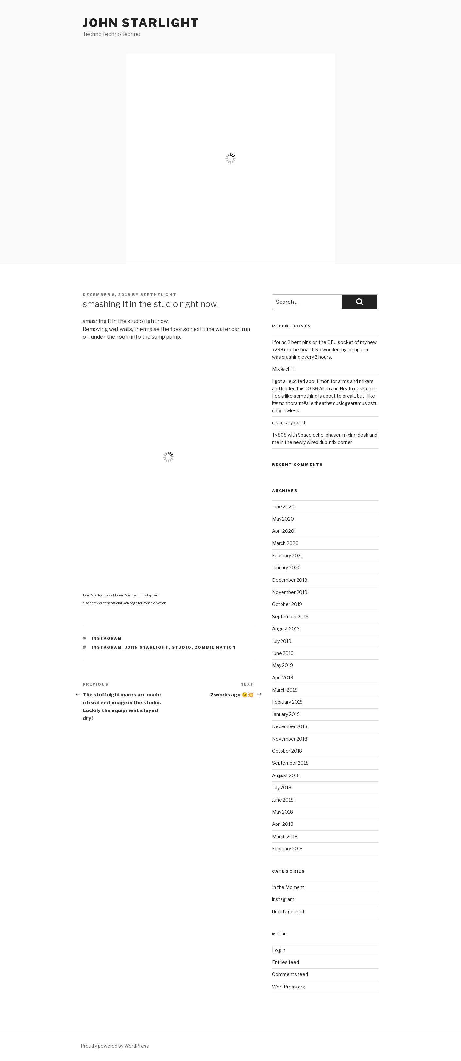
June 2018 (283, 800)
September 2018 (290, 763)
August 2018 (286, 775)
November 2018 (289, 739)
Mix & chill (283, 369)
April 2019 (282, 677)
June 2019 (283, 653)
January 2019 (286, 714)
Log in (278, 950)
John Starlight (141, 23)
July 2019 (281, 641)
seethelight (158, 294)
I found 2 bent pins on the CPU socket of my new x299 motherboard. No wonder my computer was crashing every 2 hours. (324, 349)
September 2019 (290, 616)
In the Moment (288, 887)
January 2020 (286, 567)
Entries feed (285, 962)
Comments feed (290, 974)
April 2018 (282, 824)
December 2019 (289, 580)
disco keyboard (288, 422)
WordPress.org (288, 986)
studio (182, 647)
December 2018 (289, 726)
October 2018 (287, 751)
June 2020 (283, 506)
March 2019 (285, 690)
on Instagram (149, 595)
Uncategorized (288, 911)
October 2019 (287, 604)
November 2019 (289, 592)
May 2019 (282, 665)
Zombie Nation (215, 647)
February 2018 (287, 848)
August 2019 (286, 628)
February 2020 (288, 555)
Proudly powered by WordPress (115, 1046)
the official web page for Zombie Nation (135, 603)
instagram (107, 638)
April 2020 (283, 531)
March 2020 (285, 543)
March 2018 (285, 836)
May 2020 (283, 519)
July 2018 (281, 787)
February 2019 (287, 702)
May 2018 (282, 812)
